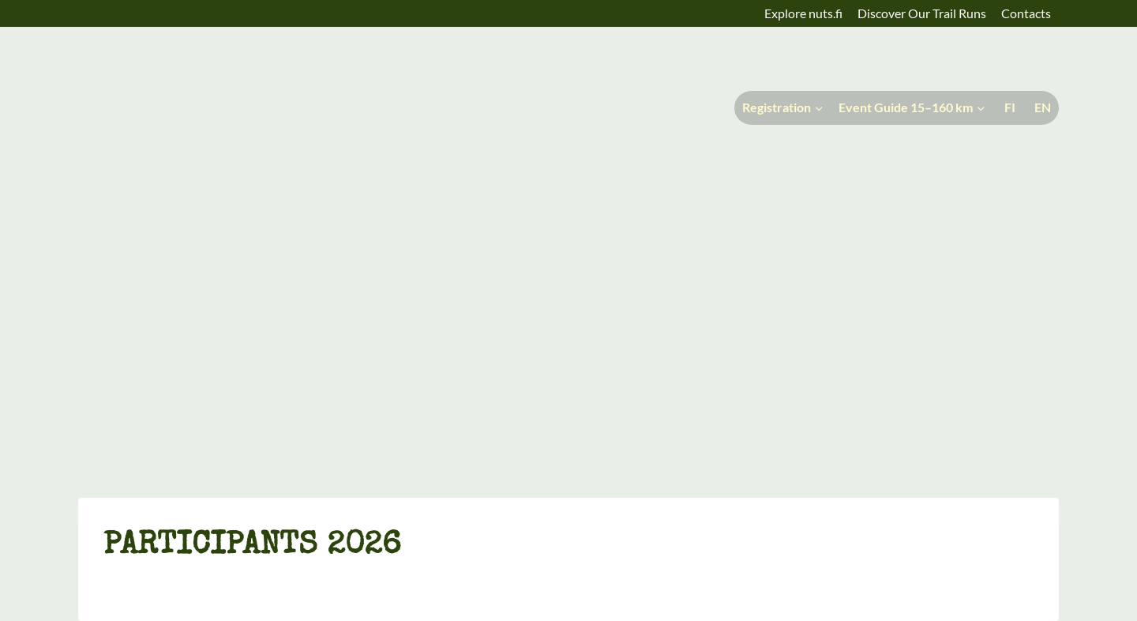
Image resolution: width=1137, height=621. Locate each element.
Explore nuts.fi (803, 13)
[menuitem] (1008, 108)
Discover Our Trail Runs (921, 13)
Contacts (1026, 13)
